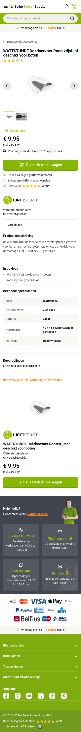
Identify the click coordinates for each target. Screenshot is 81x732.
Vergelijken (15, 224)
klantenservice (37, 514)
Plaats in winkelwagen (40, 164)
